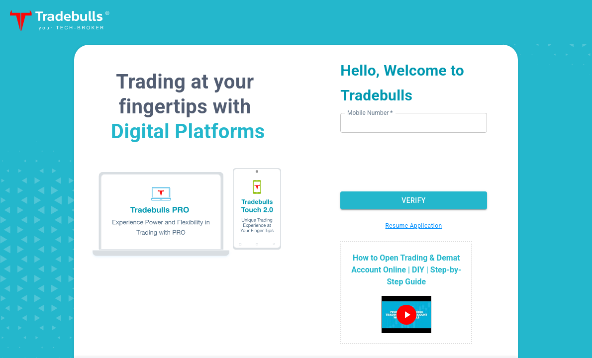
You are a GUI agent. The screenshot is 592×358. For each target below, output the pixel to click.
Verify (413, 200)
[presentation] (417, 161)
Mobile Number (370, 112)
